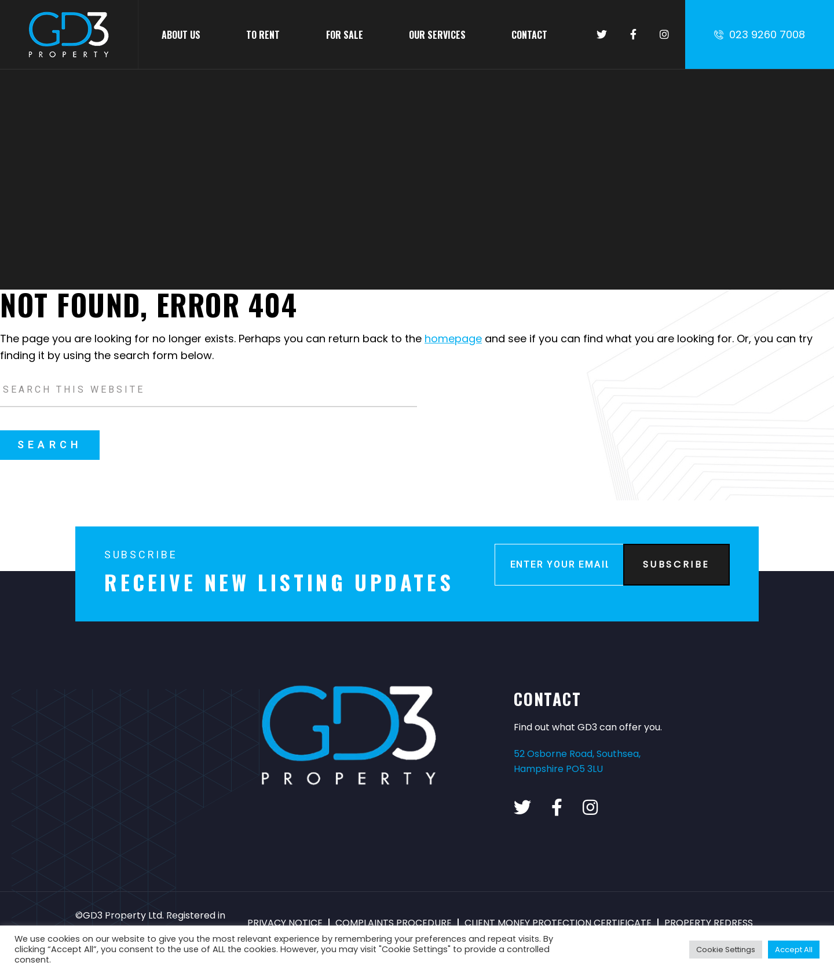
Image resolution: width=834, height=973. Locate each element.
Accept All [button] (794, 949)
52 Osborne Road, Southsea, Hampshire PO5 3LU (577, 761)
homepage (453, 338)
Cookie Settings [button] (725, 949)
